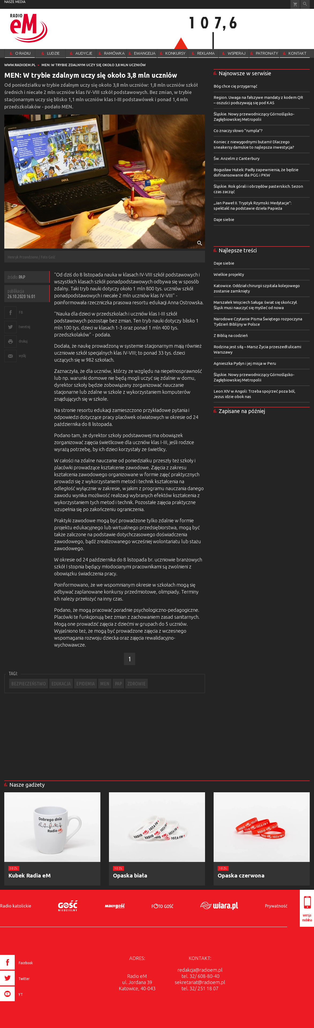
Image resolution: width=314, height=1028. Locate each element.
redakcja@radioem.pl (199, 970)
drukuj (23, 341)
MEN (104, 683)
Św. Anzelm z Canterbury (236, 158)
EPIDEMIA (85, 683)
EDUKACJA (61, 683)
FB (21, 312)
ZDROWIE (136, 683)
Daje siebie (224, 219)
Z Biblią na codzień (231, 335)
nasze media (14, 1)
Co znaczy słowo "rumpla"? (238, 130)
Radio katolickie (15, 905)
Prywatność (276, 905)
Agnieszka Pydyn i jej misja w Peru (245, 363)
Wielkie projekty (229, 274)
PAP (118, 683)
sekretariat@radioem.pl (200, 982)
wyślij (22, 355)
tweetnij (24, 326)
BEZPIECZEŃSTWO (28, 683)
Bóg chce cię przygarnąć (235, 86)
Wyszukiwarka (305, 4)
